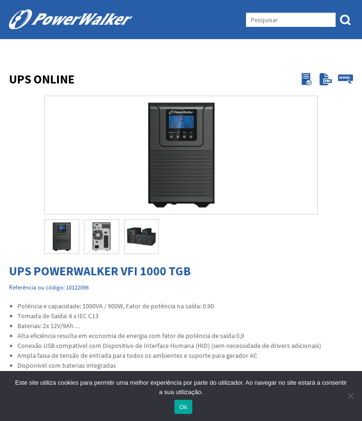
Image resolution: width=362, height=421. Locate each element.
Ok (183, 407)
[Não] (350, 396)
